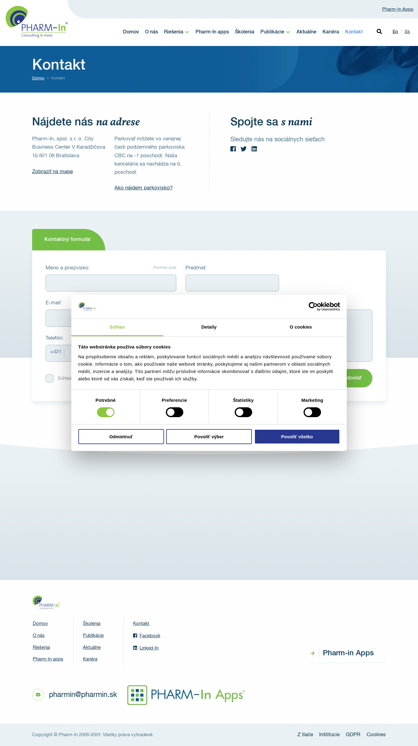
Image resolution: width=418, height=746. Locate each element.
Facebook (146, 635)
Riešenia (173, 32)
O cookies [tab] (301, 326)
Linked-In (146, 647)
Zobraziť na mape (52, 171)
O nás (151, 32)
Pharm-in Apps (348, 653)
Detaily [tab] (209, 326)
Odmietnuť (121, 436)
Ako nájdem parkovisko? (143, 188)
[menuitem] (176, 32)
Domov (131, 32)
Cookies (376, 734)
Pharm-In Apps (397, 9)
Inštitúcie (329, 734)
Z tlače (305, 734)
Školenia (244, 32)
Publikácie (272, 32)
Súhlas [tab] (117, 326)
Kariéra (331, 32)
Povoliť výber (209, 436)
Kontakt (354, 32)
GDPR (353, 734)
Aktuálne (306, 32)
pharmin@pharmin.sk (83, 694)
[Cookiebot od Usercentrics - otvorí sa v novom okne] (313, 306)
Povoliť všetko (297, 436)
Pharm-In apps (212, 32)
